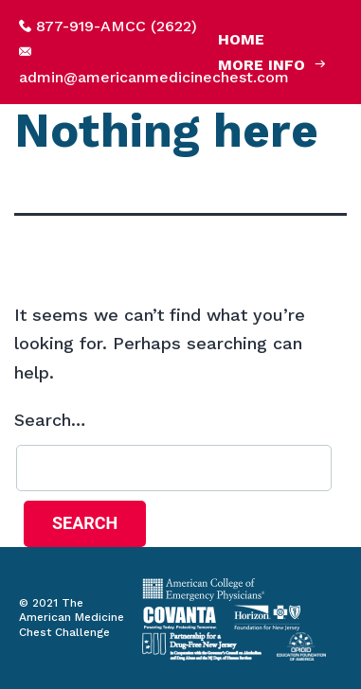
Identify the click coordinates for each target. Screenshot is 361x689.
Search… (49, 420)
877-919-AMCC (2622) (116, 26)
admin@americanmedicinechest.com (154, 77)
